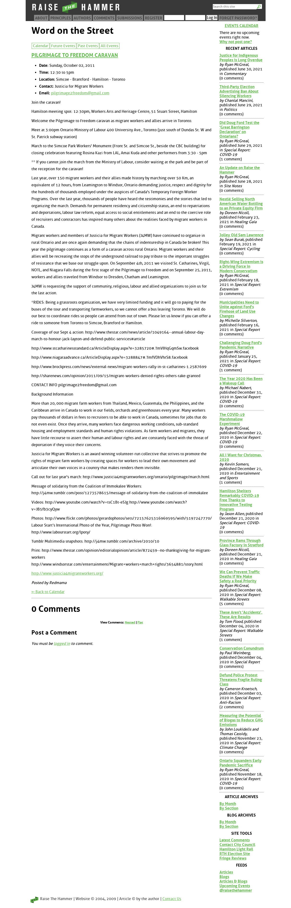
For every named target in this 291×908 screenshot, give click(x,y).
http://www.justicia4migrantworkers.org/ (67, 573)
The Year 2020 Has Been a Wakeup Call (241, 381)
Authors (82, 18)
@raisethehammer (236, 890)
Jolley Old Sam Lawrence (241, 235)
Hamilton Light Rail (236, 849)
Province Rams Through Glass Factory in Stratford (241, 542)
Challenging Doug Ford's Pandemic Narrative (241, 345)
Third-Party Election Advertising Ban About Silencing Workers (239, 91)
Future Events (63, 46)
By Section (229, 808)
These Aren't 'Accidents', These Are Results (241, 614)
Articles (226, 872)
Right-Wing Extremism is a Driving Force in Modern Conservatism (241, 266)
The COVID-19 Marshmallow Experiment (232, 419)
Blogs (224, 876)
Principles (60, 18)
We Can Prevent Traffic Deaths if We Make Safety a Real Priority (240, 576)
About (41, 18)
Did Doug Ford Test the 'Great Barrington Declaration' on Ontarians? (239, 129)
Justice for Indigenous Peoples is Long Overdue (241, 57)
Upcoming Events (235, 886)
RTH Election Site (235, 853)
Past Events (88, 46)
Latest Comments (235, 840)
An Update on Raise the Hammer (240, 170)
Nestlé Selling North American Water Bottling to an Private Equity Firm (241, 203)
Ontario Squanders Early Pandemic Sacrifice (240, 762)
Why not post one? (236, 42)
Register (153, 18)
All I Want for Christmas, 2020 (241, 457)
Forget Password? (238, 18)
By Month (228, 803)
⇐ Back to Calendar (48, 592)
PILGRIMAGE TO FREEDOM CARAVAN (74, 55)
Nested (130, 622)
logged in (62, 643)
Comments (104, 18)
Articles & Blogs (233, 881)
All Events (109, 46)
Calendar (40, 46)
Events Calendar (241, 25)
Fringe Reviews (233, 858)
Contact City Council (237, 844)
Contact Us (171, 899)
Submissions (129, 18)
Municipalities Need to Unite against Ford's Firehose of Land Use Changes (239, 309)
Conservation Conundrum (242, 648)
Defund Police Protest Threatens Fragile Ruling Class (241, 680)
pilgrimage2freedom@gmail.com (80, 93)
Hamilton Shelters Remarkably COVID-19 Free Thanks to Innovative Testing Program (239, 500)
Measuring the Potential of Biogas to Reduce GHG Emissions (241, 720)
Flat (140, 622)
